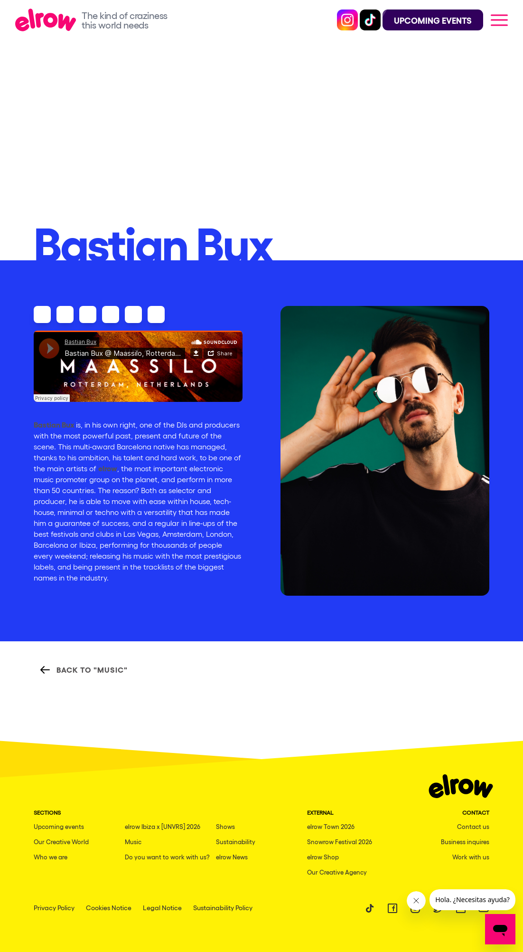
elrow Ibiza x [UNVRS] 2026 (162, 826)
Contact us (473, 826)
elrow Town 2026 (331, 826)
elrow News (232, 856)
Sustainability (235, 841)
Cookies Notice (108, 907)
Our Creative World (61, 841)
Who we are (50, 856)
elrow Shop (323, 856)
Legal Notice (162, 907)
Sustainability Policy (222, 907)
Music (133, 841)
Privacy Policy (54, 907)
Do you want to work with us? (167, 856)
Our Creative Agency (337, 872)
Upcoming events (59, 826)
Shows (225, 826)
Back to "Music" (83, 670)
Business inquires (465, 841)
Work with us (470, 856)
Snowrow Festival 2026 (339, 841)
